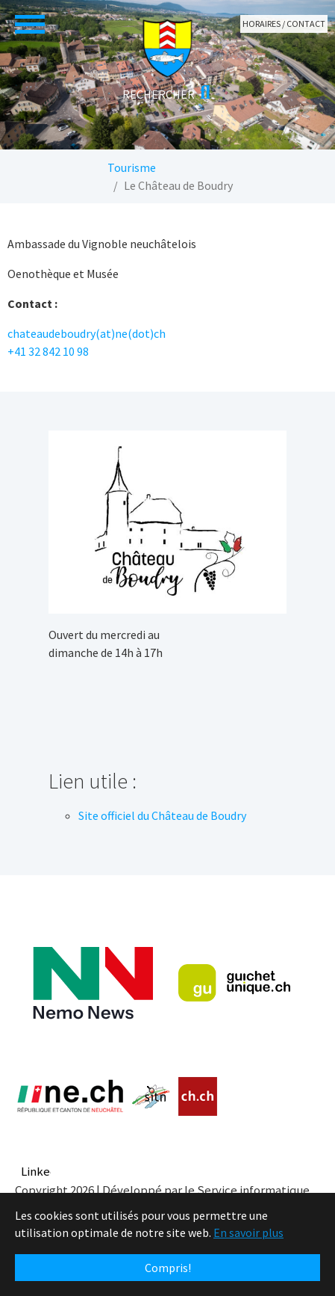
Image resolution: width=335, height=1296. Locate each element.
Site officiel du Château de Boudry (162, 815)
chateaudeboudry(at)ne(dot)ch (86, 333)
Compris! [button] (168, 1267)
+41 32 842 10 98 (48, 351)
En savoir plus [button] (248, 1232)
